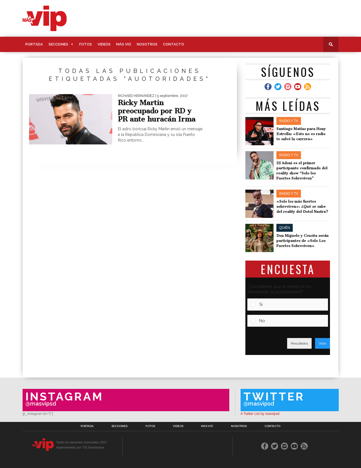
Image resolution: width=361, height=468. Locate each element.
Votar (322, 343)
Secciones (58, 44)
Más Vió (123, 44)
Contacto (173, 44)
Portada (34, 44)
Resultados (299, 343)
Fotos (85, 44)
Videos (104, 44)
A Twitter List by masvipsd (260, 414)
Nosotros (147, 44)
